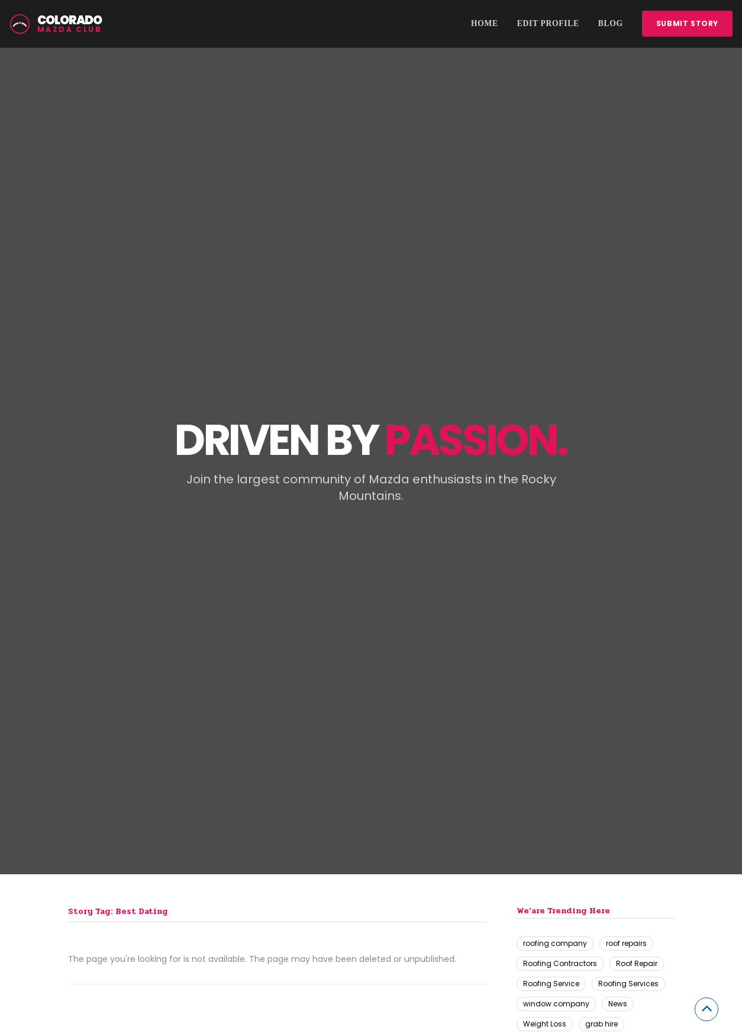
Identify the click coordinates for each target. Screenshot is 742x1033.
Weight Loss (544, 1024)
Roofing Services (628, 984)
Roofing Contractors (560, 963)
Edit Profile (548, 23)
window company (556, 1004)
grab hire (601, 1024)
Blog (610, 23)
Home (484, 23)
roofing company (555, 943)
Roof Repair (636, 963)
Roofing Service (551, 984)
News (617, 1004)
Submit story (687, 23)
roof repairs (626, 943)
